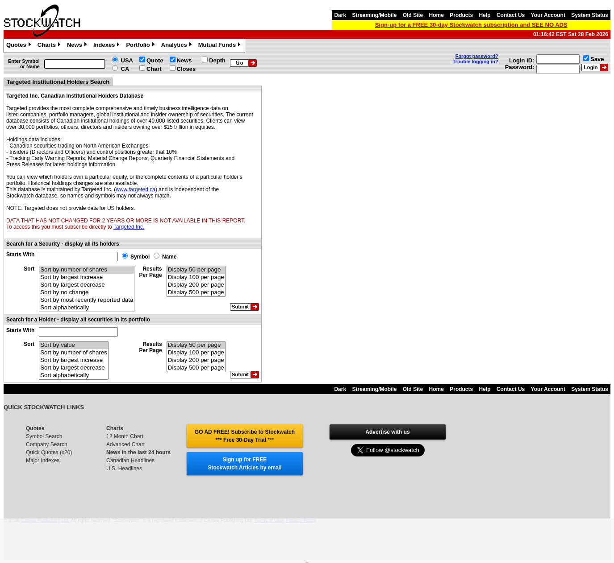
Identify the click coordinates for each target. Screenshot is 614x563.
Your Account (548, 15)
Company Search (46, 444)
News (78, 46)
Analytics (177, 46)
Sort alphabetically (86, 308)
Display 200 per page (196, 285)
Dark (340, 15)
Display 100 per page (196, 277)
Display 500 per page (196, 292)
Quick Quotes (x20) (49, 452)
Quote (154, 60)
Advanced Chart (125, 444)
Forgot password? (476, 56)
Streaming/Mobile (374, 15)
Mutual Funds (220, 46)
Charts (50, 46)
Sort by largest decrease (86, 285)
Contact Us (511, 15)
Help (485, 15)
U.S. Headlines (124, 468)
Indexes (107, 46)
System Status (589, 15)
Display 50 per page (196, 270)
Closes (186, 69)
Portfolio (141, 46)
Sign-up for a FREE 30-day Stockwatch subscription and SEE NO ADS (471, 24)
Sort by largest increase (86, 277)
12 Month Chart (124, 436)
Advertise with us (387, 432)
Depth (217, 60)
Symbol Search (44, 436)
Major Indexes (42, 460)
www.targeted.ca (135, 189)
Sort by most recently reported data (86, 300)
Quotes (19, 46)
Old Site (413, 15)
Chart (154, 69)
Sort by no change (86, 292)
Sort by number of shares (86, 270)
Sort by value (73, 345)
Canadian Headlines (130, 460)
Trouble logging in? (475, 61)
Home (436, 15)
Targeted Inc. (128, 227)
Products (461, 15)
